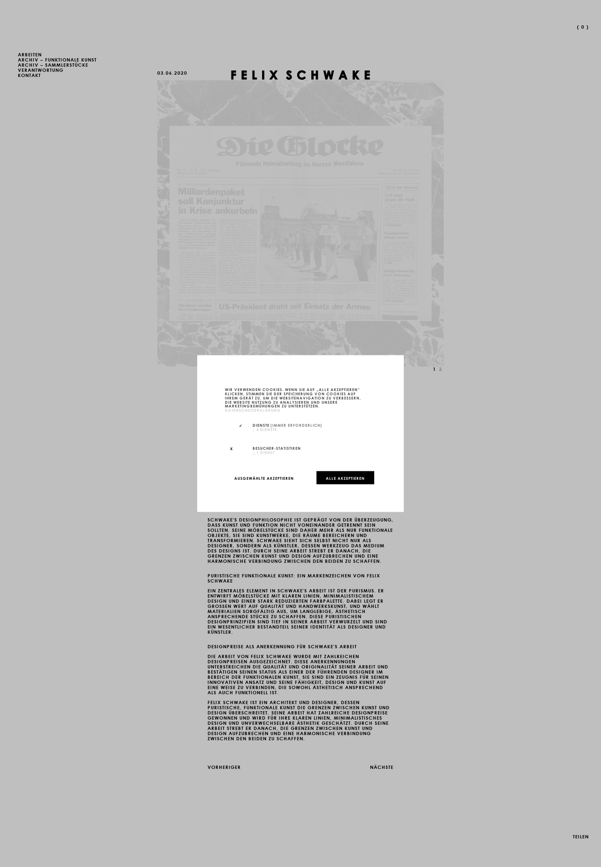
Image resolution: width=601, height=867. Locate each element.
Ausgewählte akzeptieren (264, 477)
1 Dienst (264, 451)
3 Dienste (265, 428)
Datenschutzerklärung (253, 410)
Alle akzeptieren (345, 477)
